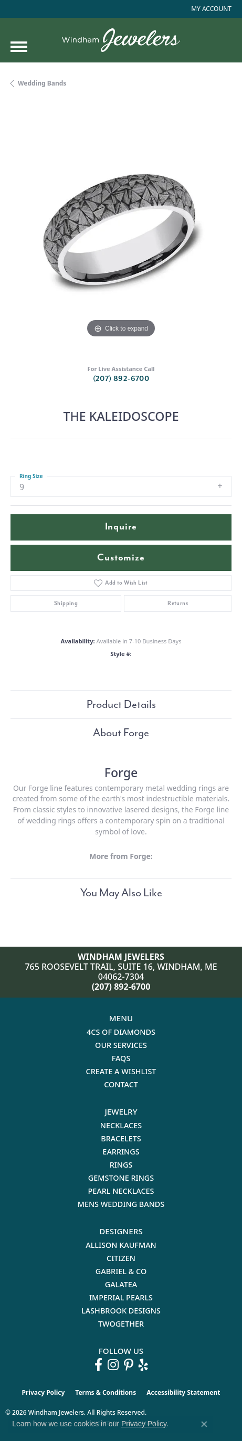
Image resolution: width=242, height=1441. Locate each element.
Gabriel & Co (121, 1271)
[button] (210, 9)
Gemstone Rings (121, 1178)
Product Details (121, 704)
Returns (177, 603)
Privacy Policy (43, 1392)
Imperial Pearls (121, 1297)
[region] (121, 230)
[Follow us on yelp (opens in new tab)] (143, 1365)
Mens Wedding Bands (121, 1204)
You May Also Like (121, 892)
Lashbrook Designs (121, 1311)
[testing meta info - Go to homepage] (121, 40)
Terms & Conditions (105, 1392)
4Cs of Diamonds (121, 1032)
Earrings (120, 1152)
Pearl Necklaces (121, 1191)
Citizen (121, 1258)
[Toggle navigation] (19, 46)
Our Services (121, 1045)
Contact (121, 1084)
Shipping (66, 603)
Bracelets (121, 1138)
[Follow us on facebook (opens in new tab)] (98, 1365)
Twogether (121, 1324)
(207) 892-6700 (121, 378)
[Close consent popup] (204, 1424)
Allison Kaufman (121, 1245)
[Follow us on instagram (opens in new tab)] (113, 1365)
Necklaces (121, 1125)
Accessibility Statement (183, 1392)
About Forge (121, 732)
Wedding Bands (42, 83)
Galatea (121, 1284)
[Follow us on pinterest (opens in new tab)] (128, 1365)
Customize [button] (120, 558)
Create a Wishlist (121, 1071)
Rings (121, 1165)
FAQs (121, 1058)
